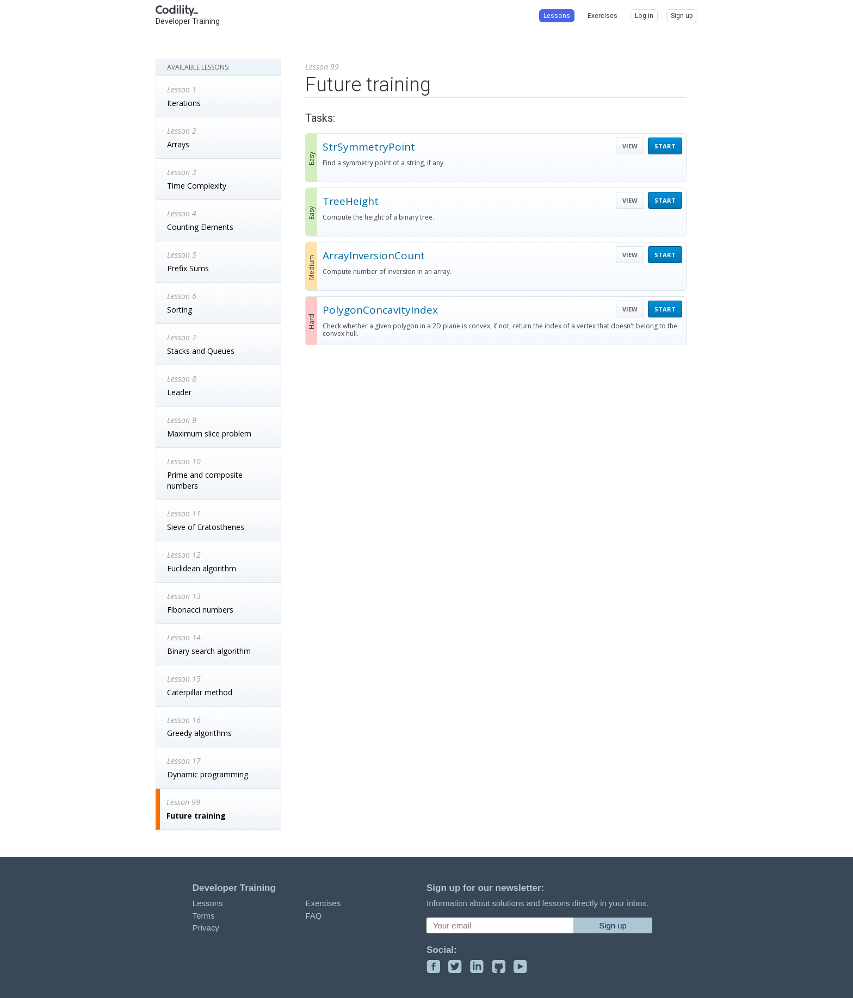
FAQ (313, 915)
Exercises (323, 903)
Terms (204, 915)
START (665, 146)
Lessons (208, 903)
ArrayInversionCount (374, 255)
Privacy (206, 927)
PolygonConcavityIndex (380, 310)
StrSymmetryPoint (369, 147)
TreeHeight (351, 201)
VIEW (630, 146)
